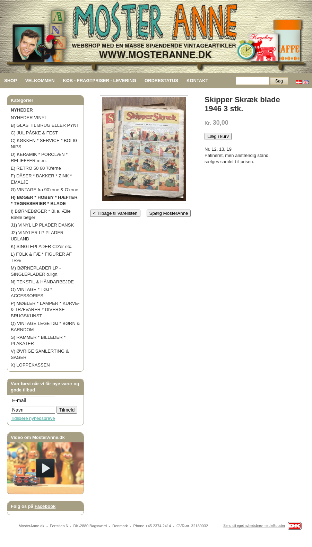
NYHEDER (22, 110)
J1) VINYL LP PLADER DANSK (42, 225)
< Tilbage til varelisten (115, 213)
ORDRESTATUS (161, 80)
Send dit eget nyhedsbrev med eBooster (254, 526)
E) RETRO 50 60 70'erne (36, 168)
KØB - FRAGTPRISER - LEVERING (99, 80)
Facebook (45, 506)
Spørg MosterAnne (168, 213)
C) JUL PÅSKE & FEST (34, 132)
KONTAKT (197, 80)
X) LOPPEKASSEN (30, 365)
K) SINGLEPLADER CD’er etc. (41, 246)
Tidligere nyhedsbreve (33, 418)
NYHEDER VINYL (29, 117)
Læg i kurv (218, 136)
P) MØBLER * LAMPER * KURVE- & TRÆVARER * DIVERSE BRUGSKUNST (45, 309)
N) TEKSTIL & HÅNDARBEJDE (42, 281)
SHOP (10, 80)
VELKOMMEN (40, 80)
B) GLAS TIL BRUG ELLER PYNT (45, 125)
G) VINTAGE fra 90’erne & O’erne (44, 189)
